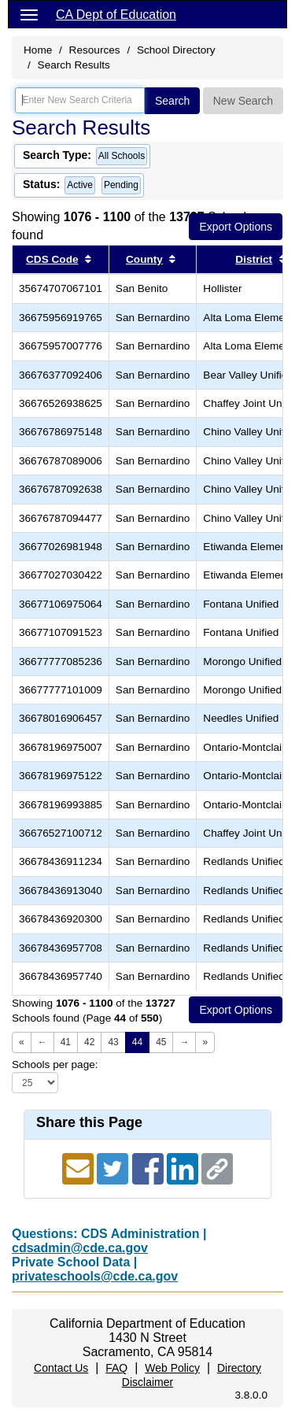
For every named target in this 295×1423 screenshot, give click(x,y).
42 (89, 1042)
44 (137, 1042)
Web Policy (172, 1368)
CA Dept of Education (116, 14)
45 (161, 1042)
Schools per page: (55, 1064)
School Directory (176, 50)
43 (113, 1042)
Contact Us (61, 1368)
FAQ (116, 1368)
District (253, 259)
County (144, 259)
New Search (243, 100)
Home (38, 50)
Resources (94, 50)
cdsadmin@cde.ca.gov (80, 1248)
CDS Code (52, 259)
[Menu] (29, 14)
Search (172, 100)
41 (66, 1042)
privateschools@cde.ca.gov (95, 1276)
